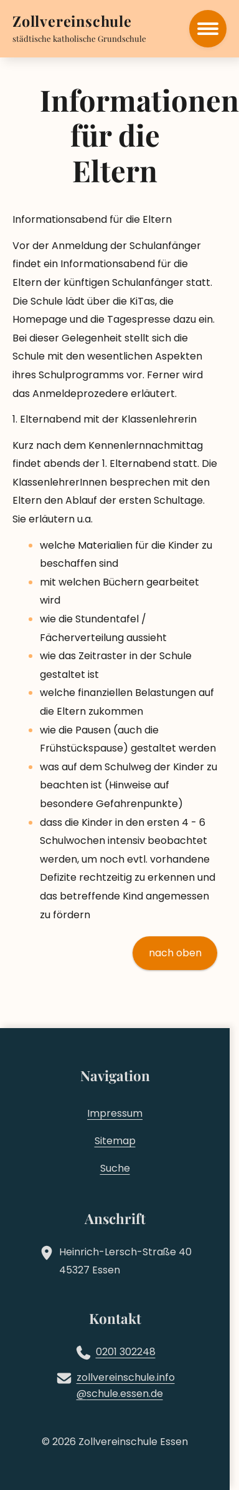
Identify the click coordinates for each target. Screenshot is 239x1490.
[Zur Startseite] (72, 22)
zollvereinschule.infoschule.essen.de (126, 1385)
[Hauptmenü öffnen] (208, 28)
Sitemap (115, 1141)
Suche (115, 1168)
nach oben (175, 953)
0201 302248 (126, 1352)
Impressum (115, 1113)
